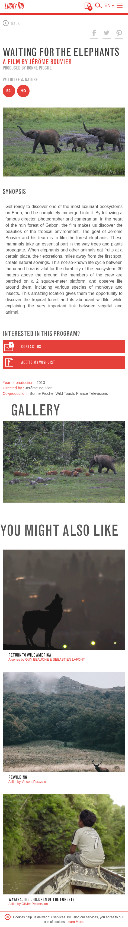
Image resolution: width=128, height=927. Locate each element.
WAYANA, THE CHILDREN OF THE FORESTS (41, 899)
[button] (64, 346)
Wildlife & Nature (20, 80)
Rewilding (17, 777)
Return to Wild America (29, 655)
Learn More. (75, 922)
